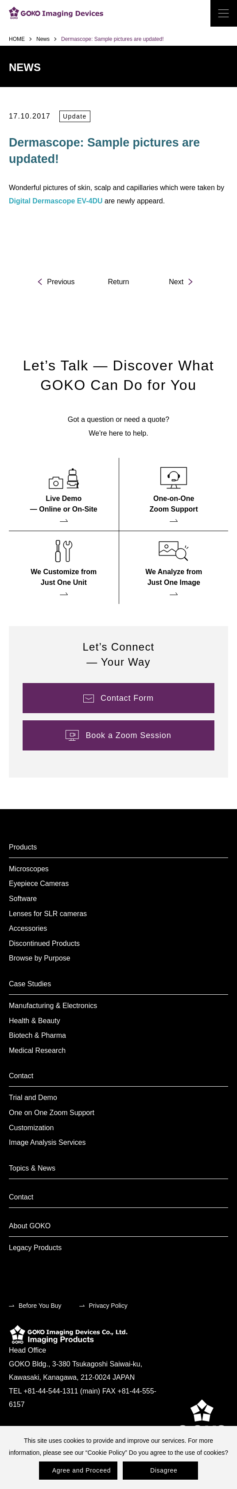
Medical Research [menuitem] (37, 1050)
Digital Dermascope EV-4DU (56, 201)
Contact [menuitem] (21, 1076)
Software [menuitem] (23, 898)
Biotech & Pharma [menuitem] (37, 1035)
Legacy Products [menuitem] (35, 1247)
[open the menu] (223, 13)
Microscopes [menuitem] (29, 869)
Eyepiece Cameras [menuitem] (39, 883)
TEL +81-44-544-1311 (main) (54, 1391)
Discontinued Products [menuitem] (44, 943)
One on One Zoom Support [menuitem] (51, 1112)
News (43, 39)
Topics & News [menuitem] (32, 1168)
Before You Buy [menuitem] (40, 1305)
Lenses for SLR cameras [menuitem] (48, 913)
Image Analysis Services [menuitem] (47, 1142)
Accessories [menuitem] (28, 928)
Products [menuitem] (23, 847)
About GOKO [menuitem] (30, 1226)
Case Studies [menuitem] (30, 984)
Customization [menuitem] (31, 1128)
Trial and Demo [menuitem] (33, 1097)
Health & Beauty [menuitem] (34, 1020)
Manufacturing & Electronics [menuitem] (53, 1005)
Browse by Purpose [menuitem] (39, 958)
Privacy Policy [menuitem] (108, 1305)
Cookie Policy (106, 1452)
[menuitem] (64, 494)
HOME (17, 39)
